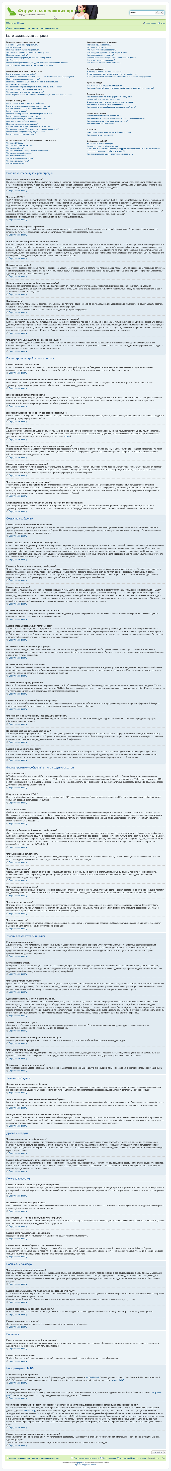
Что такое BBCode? (14, 143)
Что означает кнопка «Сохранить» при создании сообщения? (32, 129)
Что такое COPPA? (14, 47)
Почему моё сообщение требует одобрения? (25, 132)
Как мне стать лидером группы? (100, 55)
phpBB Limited (92, 1377)
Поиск (157, 13)
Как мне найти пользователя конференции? (105, 104)
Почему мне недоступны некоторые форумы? (25, 119)
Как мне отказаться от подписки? (101, 123)
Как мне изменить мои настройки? (21, 74)
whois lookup (29, 1410)
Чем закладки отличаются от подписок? (104, 116)
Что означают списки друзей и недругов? (104, 85)
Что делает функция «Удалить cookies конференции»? (29, 65)
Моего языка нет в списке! (17, 84)
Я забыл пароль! (13, 60)
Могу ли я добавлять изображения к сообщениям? (27, 151)
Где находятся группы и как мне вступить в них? (107, 52)
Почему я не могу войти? (17, 55)
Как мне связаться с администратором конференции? (110, 154)
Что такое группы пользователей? (101, 50)
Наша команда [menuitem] (109, 1458)
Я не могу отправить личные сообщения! (104, 71)
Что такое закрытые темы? (17, 161)
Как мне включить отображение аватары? (24, 89)
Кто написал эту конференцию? (100, 144)
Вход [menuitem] (162, 23)
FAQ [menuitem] (22, 23)
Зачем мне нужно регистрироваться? (22, 45)
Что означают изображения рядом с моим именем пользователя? (34, 87)
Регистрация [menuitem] (151, 23)
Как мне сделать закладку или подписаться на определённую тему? (116, 118)
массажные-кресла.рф (19, 28)
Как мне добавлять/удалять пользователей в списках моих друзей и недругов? (120, 88)
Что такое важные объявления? (19, 153)
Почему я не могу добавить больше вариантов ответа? (29, 114)
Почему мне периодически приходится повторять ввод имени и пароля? (37, 63)
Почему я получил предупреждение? (22, 124)
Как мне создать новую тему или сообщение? (25, 103)
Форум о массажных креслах (45, 28)
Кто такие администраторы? (99, 45)
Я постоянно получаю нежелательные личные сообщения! (112, 74)
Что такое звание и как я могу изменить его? (25, 92)
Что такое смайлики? (15, 148)
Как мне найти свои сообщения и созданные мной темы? (111, 107)
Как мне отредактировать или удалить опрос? (25, 116)
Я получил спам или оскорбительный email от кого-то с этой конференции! (119, 77)
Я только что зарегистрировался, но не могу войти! (28, 52)
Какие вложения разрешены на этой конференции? (109, 132)
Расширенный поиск (162, 13)
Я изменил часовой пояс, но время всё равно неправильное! (32, 82)
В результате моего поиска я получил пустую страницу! (110, 102)
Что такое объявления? (16, 156)
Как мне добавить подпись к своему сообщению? (27, 108)
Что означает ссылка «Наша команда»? (104, 63)
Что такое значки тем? (15, 163)
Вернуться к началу (18, 190)
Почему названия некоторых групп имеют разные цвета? (111, 58)
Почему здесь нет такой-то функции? (103, 146)
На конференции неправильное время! (23, 79)
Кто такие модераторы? (97, 47)
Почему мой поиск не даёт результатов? (104, 99)
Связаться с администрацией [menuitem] (86, 1458)
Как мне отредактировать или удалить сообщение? (28, 106)
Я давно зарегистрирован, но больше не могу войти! (28, 58)
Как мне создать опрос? (16, 111)
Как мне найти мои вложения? (100, 135)
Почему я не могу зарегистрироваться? (23, 50)
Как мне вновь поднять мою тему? (21, 134)
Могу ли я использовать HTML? (19, 145)
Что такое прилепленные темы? (20, 158)
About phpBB (118, 1380)
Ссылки (12, 23)
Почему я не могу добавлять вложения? (23, 121)
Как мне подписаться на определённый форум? (107, 121)
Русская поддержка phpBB (85, 1465)
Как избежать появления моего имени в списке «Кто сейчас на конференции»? (40, 77)
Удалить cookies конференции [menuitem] (133, 1458)
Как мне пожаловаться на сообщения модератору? (28, 126)
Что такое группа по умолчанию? (101, 60)
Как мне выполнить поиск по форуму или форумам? (109, 97)
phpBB (67, 436)
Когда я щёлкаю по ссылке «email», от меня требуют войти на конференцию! (39, 95)
